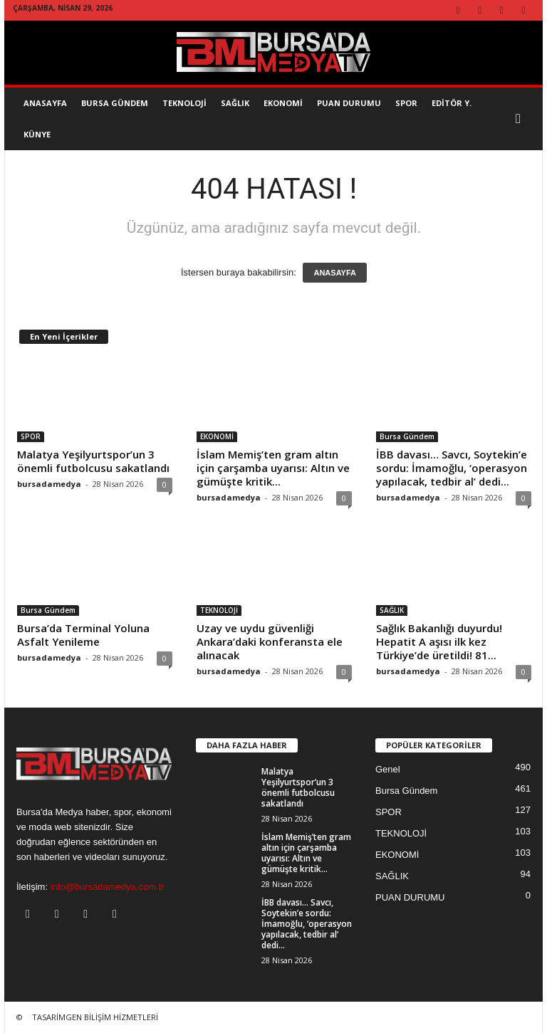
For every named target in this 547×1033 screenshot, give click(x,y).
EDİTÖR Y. (452, 103)
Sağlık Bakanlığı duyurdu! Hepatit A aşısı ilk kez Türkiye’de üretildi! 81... (439, 641)
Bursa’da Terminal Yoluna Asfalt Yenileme (83, 635)
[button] (521, 119)
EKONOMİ (283, 103)
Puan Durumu (349, 103)
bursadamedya (49, 483)
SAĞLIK (235, 103)
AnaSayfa (45, 103)
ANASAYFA (334, 272)
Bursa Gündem (114, 103)
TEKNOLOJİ (184, 103)
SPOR (406, 103)
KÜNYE (37, 134)
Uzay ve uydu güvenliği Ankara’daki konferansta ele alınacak (270, 641)
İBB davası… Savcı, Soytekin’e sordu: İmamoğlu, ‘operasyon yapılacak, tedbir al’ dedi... (451, 467)
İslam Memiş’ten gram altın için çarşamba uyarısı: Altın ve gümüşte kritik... (273, 467)
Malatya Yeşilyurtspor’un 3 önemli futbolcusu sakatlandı (93, 461)
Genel (387, 769)
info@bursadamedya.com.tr (108, 886)
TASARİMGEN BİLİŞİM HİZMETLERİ (95, 1017)
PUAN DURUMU (410, 897)
